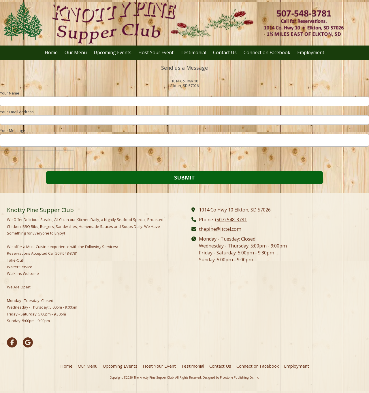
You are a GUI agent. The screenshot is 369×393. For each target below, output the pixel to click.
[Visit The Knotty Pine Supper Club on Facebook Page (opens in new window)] (12, 342)
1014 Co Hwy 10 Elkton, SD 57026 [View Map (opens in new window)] (235, 210)
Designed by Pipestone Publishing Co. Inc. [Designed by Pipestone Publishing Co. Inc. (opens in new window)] (231, 377)
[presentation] (37, 159)
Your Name (9, 93)
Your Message (12, 130)
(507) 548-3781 (231, 219)
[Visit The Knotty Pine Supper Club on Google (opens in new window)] (28, 342)
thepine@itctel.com (220, 229)
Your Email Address (17, 111)
